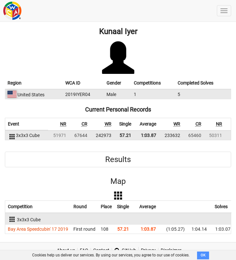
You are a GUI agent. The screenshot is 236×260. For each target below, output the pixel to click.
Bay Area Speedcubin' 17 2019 (38, 229)
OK (203, 255)
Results (118, 159)
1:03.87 (148, 135)
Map (118, 181)
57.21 (125, 135)
